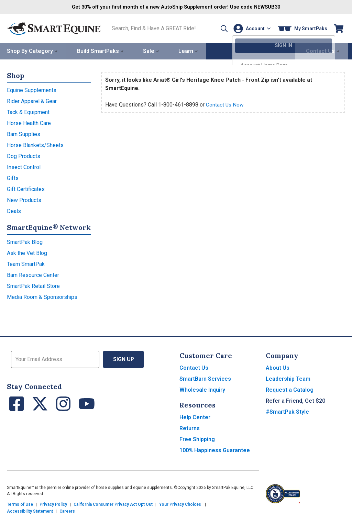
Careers (67, 510)
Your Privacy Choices (180, 503)
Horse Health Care (29, 122)
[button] (215, 28)
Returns (189, 427)
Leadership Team (288, 378)
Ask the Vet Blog (27, 252)
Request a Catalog (290, 389)
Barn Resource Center (33, 274)
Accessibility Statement (30, 510)
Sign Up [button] (123, 358)
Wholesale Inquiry (202, 389)
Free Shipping (197, 438)
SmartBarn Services (205, 378)
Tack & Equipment (28, 111)
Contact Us (193, 367)
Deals (14, 210)
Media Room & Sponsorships (42, 296)
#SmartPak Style (287, 411)
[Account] (250, 28)
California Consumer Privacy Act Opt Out (113, 503)
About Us (277, 367)
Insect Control (24, 166)
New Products (24, 199)
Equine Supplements (31, 89)
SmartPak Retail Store (33, 285)
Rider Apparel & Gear (32, 100)
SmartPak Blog (25, 241)
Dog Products (23, 155)
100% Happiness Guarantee (214, 449)
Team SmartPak (26, 263)
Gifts (13, 177)
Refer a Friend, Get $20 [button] (295, 400)
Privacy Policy (53, 503)
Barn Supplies (23, 133)
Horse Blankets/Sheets (35, 144)
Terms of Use (20, 503)
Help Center (194, 416)
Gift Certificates (26, 188)
